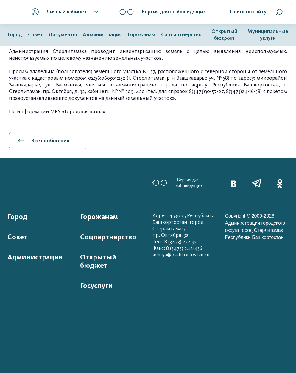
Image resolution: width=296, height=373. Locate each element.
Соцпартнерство (181, 35)
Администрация (102, 35)
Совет (35, 35)
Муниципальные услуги (267, 34)
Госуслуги (96, 285)
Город (14, 35)
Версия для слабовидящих (177, 182)
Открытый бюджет (224, 34)
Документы (63, 35)
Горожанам (141, 35)
